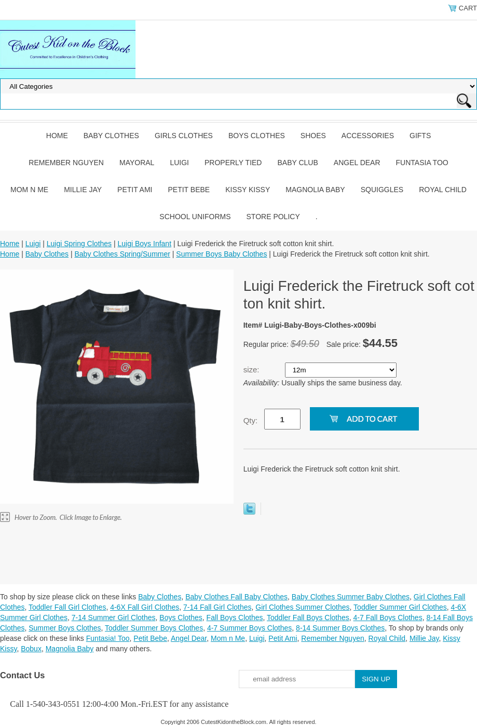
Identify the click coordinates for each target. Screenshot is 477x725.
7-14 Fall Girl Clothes (217, 607)
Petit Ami (134, 189)
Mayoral (136, 162)
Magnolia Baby (315, 189)
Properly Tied (233, 162)
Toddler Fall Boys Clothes (308, 617)
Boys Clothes (256, 135)
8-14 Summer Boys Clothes (340, 628)
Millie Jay (83, 189)
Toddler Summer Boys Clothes (154, 628)
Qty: (250, 420)
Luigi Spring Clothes (79, 243)
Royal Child (443, 189)
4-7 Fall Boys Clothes (388, 617)
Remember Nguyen (66, 162)
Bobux (31, 649)
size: (252, 369)
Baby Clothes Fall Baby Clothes (236, 597)
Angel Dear (357, 162)
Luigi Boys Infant (145, 243)
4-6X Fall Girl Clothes (144, 607)
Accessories (368, 135)
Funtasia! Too (108, 638)
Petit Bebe (189, 189)
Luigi (179, 162)
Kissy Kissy (247, 189)
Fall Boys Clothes (235, 617)
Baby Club (297, 162)
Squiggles (382, 189)
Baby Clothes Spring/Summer (122, 254)
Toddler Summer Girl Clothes (400, 607)
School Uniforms (194, 216)
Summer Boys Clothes (65, 628)
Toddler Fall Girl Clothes (67, 607)
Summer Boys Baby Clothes (221, 254)
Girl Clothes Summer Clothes (302, 607)
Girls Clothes (184, 135)
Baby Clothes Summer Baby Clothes (351, 597)
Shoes (313, 135)
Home (57, 135)
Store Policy (273, 216)
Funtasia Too (422, 162)
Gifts (420, 135)
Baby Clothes (111, 135)
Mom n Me (29, 189)
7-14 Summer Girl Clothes (114, 617)
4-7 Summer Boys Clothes (249, 628)
